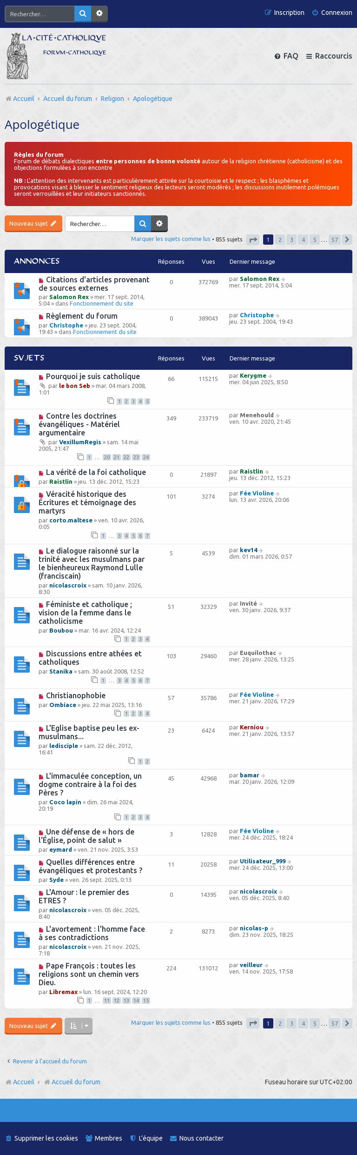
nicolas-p (254, 928)
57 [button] (334, 239)
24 (146, 457)
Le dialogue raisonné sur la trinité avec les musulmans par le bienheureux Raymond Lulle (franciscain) (92, 563)
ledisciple (63, 745)
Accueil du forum (71, 1082)
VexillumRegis (80, 442)
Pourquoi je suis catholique (93, 376)
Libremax (63, 991)
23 (136, 457)
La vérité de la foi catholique (96, 472)
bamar (249, 775)
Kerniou (252, 727)
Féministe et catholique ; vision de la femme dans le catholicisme (85, 612)
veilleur (251, 964)
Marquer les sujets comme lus (171, 238)
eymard (60, 849)
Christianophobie (76, 695)
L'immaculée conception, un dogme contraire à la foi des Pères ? (90, 784)
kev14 (248, 550)
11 (107, 1000)
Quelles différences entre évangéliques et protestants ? (90, 866)
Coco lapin (65, 802)
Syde (56, 879)
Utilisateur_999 (262, 861)
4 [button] (303, 239)
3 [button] (291, 239)
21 (116, 457)
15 (146, 1000)
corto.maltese (71, 520)
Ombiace (62, 704)
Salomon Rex (69, 297)
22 (126, 457)
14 (136, 1000)
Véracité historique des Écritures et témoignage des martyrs (87, 502)
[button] (252, 239)
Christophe (66, 325)
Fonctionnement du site (101, 303)
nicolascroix (67, 585)
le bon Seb (74, 385)
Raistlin (61, 481)
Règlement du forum (82, 316)
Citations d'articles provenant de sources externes (94, 283)
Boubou (61, 630)
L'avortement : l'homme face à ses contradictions (92, 933)
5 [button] (315, 239)
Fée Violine (257, 493)
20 (107, 457)
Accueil (23, 1082)
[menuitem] (331, 13)
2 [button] (280, 239)
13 (126, 1000)
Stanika (61, 671)
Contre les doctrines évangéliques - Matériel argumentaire (79, 424)
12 (116, 1000)
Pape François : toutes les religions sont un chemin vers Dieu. (89, 974)
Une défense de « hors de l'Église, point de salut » (86, 836)
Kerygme (253, 375)
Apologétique (42, 124)
